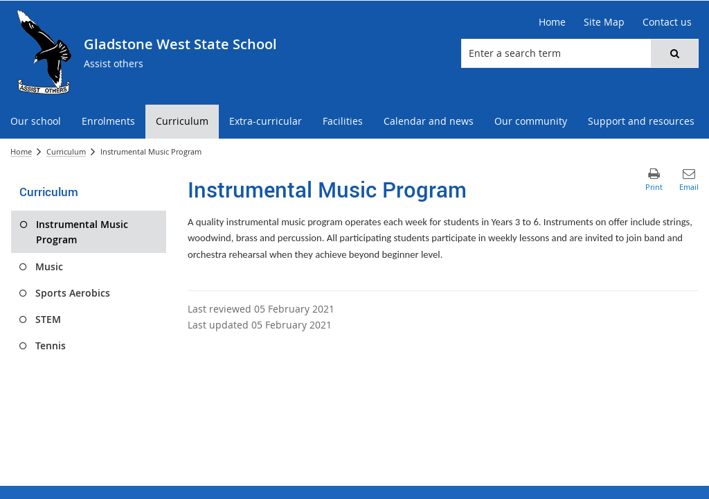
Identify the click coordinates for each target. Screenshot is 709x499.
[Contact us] (667, 22)
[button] (674, 53)
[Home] (552, 22)
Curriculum (66, 151)
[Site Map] (604, 22)
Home (21, 151)
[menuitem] (35, 122)
